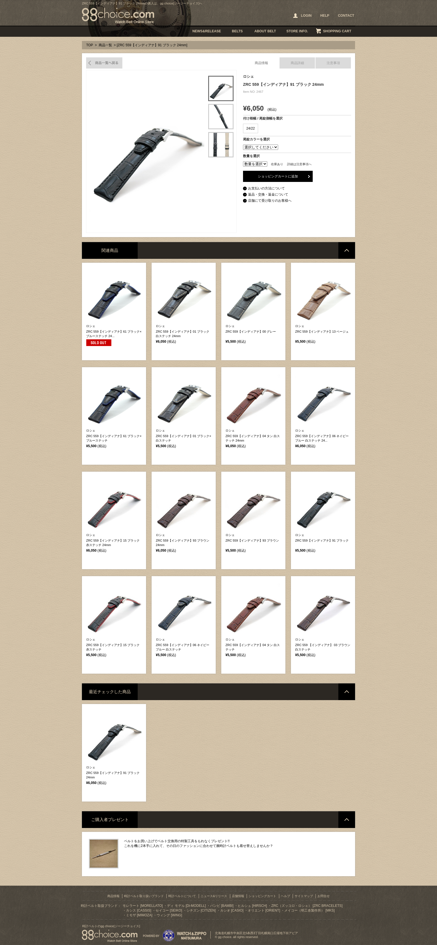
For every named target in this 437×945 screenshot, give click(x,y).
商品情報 (261, 63)
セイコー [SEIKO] (169, 910)
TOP (89, 45)
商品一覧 (105, 45)
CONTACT (346, 16)
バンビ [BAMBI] (222, 906)
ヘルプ (285, 896)
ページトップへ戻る (346, 250)
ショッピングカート (262, 896)
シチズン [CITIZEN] (201, 910)
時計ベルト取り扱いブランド (144, 896)
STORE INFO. (297, 31)
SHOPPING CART (337, 31)
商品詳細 (297, 63)
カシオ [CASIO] (232, 910)
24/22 (250, 128)
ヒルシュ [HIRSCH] (252, 906)
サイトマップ (304, 896)
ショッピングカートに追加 (278, 176)
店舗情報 (238, 896)
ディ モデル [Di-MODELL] (186, 906)
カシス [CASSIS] (138, 910)
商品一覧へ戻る (104, 63)
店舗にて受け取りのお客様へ (270, 201)
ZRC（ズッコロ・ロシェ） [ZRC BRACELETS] (307, 906)
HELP (324, 16)
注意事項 (333, 63)
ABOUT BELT (265, 31)
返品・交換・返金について (268, 194)
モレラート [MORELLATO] (143, 906)
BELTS (237, 31)
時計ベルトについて (182, 896)
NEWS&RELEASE (206, 31)
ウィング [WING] (169, 915)
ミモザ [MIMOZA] (139, 915)
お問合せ (323, 896)
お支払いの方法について (266, 188)
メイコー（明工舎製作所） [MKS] (309, 910)
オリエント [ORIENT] (264, 910)
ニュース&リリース (214, 896)
